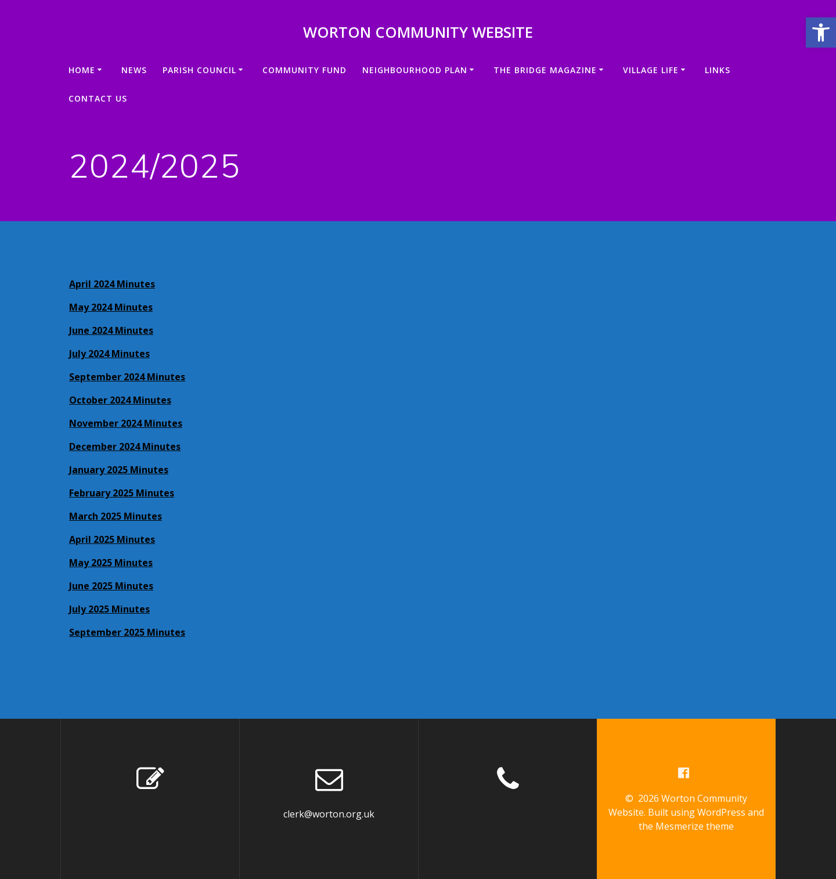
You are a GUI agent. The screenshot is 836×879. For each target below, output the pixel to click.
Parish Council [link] (199, 69)
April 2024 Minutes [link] (112, 284)
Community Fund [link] (304, 69)
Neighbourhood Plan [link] (414, 69)
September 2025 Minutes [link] (127, 632)
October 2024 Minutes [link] (120, 400)
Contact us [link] (98, 98)
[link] (821, 32)
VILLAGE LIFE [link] (651, 69)
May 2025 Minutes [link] (111, 562)
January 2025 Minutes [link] (118, 469)
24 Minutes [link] (127, 330)
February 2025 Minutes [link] (121, 493)
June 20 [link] (85, 330)
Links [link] (717, 69)
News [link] (134, 69)
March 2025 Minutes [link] (115, 516)
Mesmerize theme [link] (694, 826)
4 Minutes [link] (130, 307)
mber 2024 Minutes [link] (140, 376)
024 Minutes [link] (121, 353)
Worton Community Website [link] (418, 32)
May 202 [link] (88, 307)
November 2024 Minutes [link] (125, 423)
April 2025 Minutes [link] (112, 539)
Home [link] (82, 69)
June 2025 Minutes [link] (111, 585)
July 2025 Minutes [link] (109, 609)
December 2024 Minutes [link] (125, 446)
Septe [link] (82, 376)
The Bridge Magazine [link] (545, 69)
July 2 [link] (81, 353)
